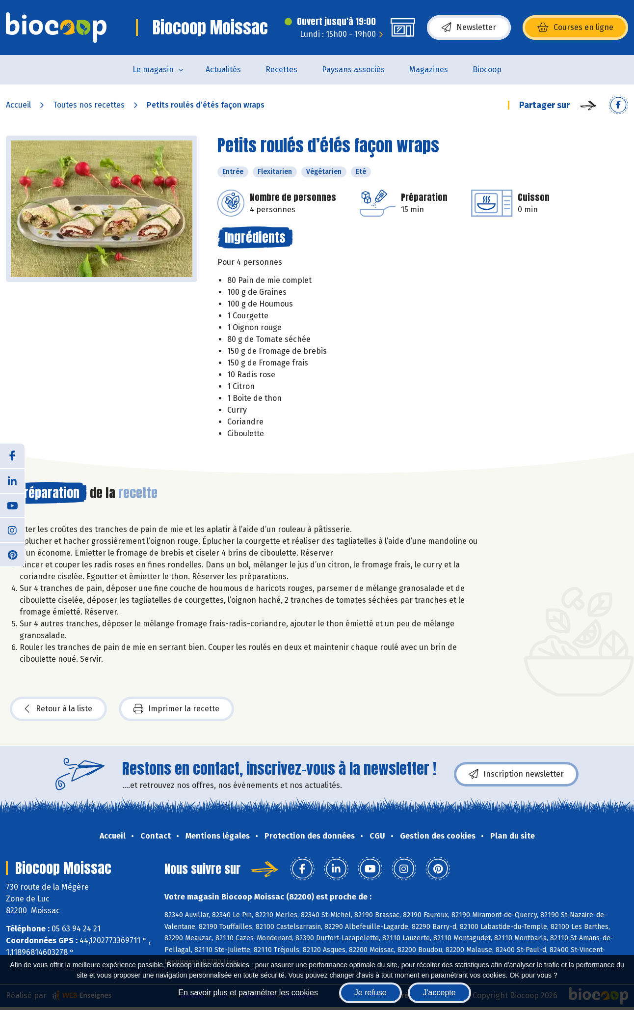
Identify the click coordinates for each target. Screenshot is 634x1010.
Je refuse (370, 992)
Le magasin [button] (153, 69)
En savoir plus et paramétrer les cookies (248, 992)
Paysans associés (353, 69)
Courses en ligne (575, 27)
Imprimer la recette (176, 709)
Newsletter (469, 27)
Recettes (281, 69)
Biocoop (487, 69)
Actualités (223, 69)
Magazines (428, 69)
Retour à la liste (58, 709)
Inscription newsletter (516, 774)
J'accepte (439, 992)
